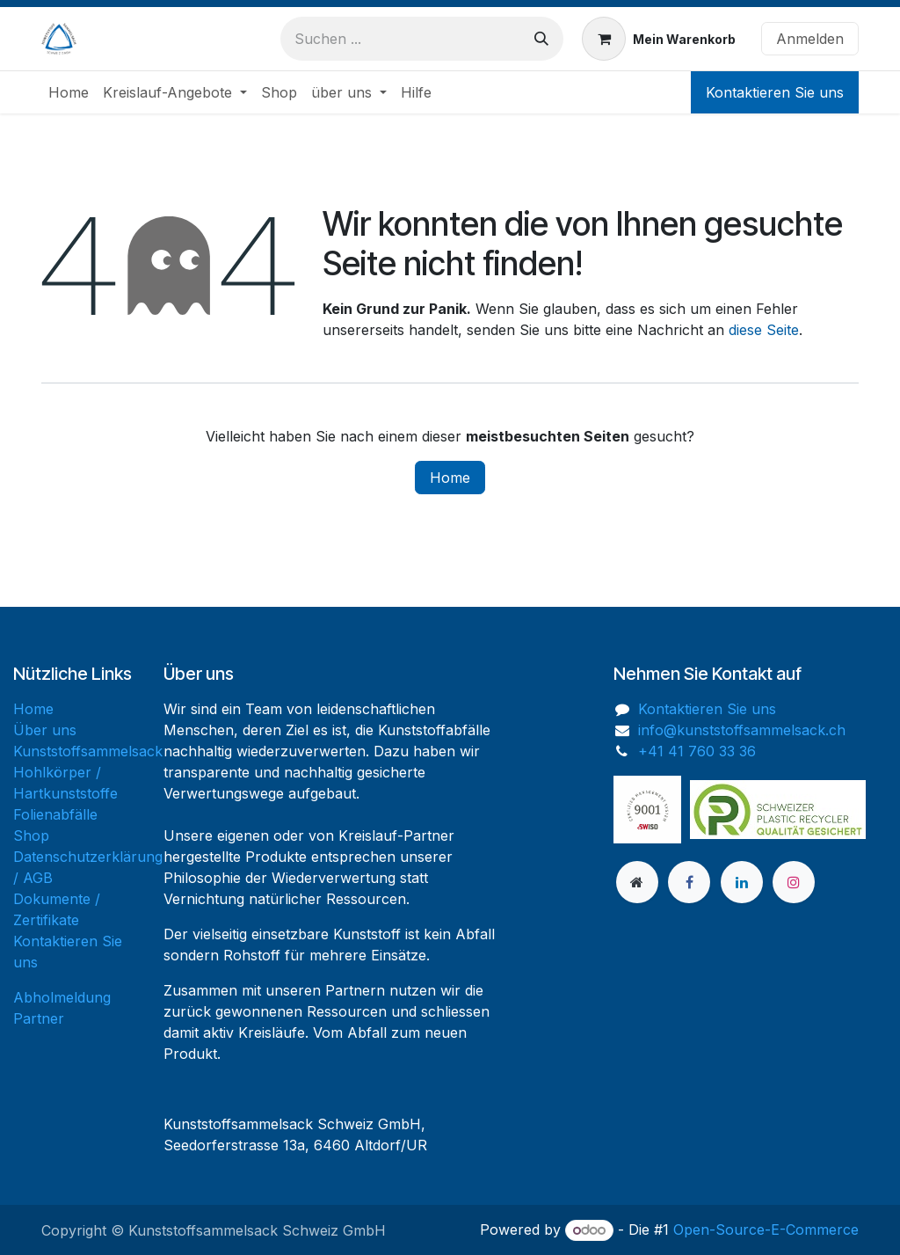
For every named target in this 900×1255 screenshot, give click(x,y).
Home (450, 477)
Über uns (44, 730)
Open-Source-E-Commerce (766, 1229)
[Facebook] (689, 882)
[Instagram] (794, 882)
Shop (31, 835)
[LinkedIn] (742, 882)
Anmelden (810, 38)
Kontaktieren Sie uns (775, 92)
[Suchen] (541, 39)
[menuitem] (68, 92)
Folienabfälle (55, 814)
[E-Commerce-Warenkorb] (659, 39)
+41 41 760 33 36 (697, 751)
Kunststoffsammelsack (88, 751)
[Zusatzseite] (637, 882)
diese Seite (764, 330)
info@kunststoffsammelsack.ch (742, 730)
